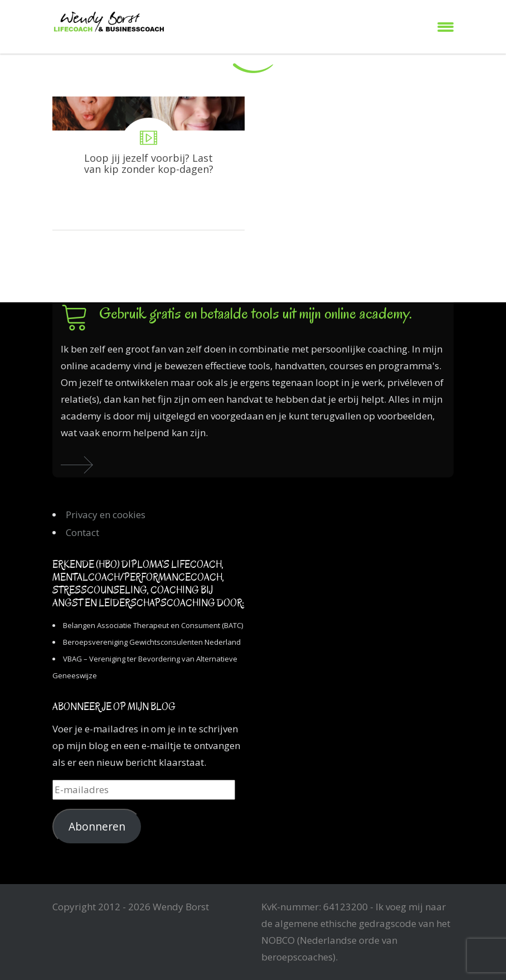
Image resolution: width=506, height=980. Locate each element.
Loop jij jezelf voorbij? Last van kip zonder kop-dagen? (148, 163)
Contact (82, 532)
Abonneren (97, 826)
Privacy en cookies (105, 514)
